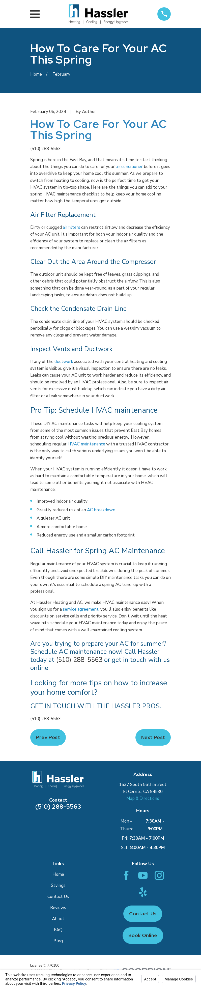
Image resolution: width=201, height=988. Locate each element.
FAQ (58, 930)
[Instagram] (159, 875)
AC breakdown (101, 510)
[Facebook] (126, 875)
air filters (71, 227)
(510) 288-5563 (45, 149)
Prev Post (48, 737)
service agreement (81, 609)
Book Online (142, 935)
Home (58, 874)
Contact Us (58, 896)
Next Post (153, 737)
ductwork (63, 361)
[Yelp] (143, 892)
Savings (58, 885)
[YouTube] (143, 875)
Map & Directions (142, 798)
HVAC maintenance (86, 444)
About (58, 919)
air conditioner (129, 167)
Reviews (58, 908)
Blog (58, 941)
